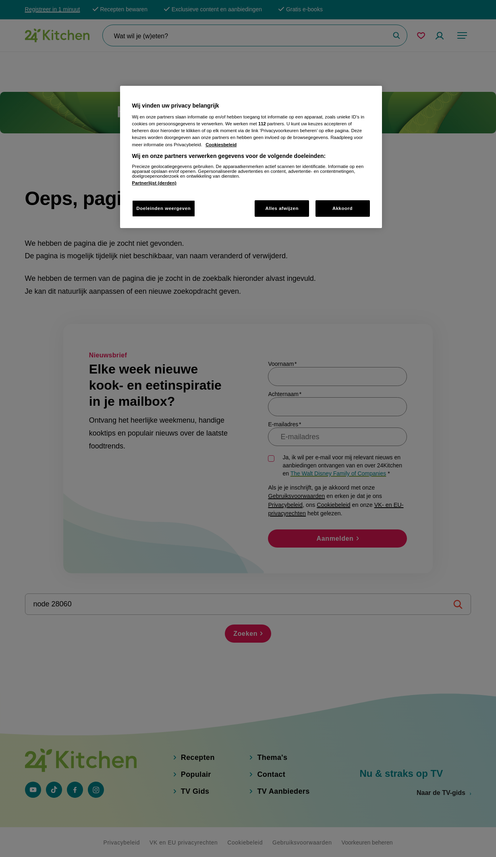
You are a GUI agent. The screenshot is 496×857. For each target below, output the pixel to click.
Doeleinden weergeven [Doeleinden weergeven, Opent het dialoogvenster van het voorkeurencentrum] (164, 208)
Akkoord (342, 208)
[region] (251, 157)
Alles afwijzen (282, 208)
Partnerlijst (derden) (154, 183)
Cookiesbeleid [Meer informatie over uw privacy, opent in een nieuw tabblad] (221, 144)
